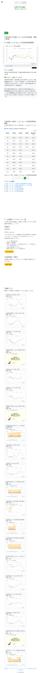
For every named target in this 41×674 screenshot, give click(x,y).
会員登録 (24, 2)
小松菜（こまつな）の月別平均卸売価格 (14, 188)
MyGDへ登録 (8, 264)
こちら (14, 223)
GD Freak (20, 7)
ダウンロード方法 (8, 66)
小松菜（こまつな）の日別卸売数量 (13, 186)
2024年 (6, 128)
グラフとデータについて (13, 668)
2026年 (17, 128)
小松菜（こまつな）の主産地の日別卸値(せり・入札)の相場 (18, 185)
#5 (6, 33)
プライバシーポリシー (23, 668)
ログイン (17, 2)
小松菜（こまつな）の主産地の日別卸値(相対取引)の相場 (18, 183)
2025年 (11, 128)
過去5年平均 (23, 128)
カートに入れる (9, 251)
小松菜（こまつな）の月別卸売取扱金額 (14, 191)
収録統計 (6, 668)
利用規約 (21, 669)
